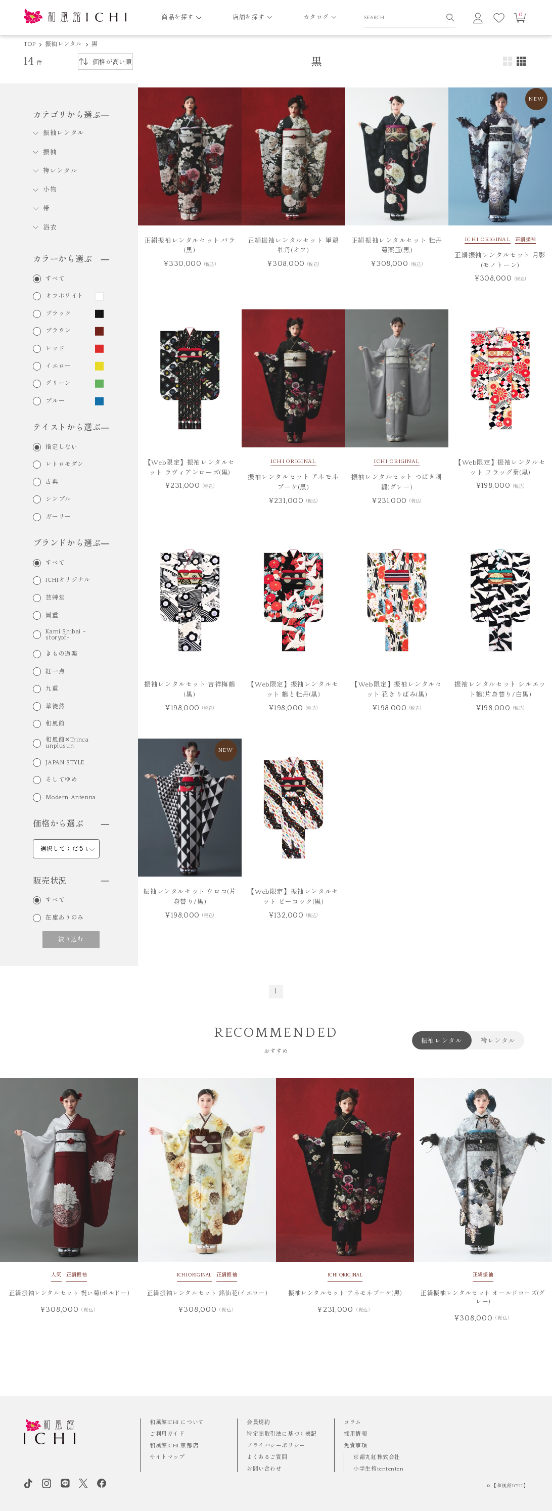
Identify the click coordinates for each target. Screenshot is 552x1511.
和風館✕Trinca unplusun (66, 743)
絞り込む (70, 939)
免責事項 (355, 1446)
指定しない (61, 447)
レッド (55, 349)
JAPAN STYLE (64, 763)
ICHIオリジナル (67, 580)
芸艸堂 (55, 598)
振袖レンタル (63, 44)
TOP (30, 44)
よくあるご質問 (267, 1457)
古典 (51, 482)
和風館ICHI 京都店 (174, 1446)
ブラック (58, 314)
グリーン (58, 384)
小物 (50, 189)
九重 (51, 689)
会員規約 (258, 1423)
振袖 (50, 152)
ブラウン (58, 331)
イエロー (58, 366)
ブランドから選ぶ (71, 543)
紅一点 (55, 672)
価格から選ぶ (71, 824)
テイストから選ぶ (71, 427)
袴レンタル (60, 170)
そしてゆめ (61, 780)
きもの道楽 (61, 654)
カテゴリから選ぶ (71, 115)
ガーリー (58, 517)
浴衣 (50, 227)
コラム (352, 1423)
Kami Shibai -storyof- (65, 635)
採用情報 (355, 1434)
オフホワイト (64, 296)
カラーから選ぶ (71, 259)
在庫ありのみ (64, 918)
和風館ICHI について (177, 1423)
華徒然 (55, 707)
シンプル (58, 499)
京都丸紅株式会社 (376, 1457)
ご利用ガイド (167, 1434)
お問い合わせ (264, 1469)
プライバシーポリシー (276, 1446)
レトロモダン (64, 465)
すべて (55, 279)
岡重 (51, 616)
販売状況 (71, 881)
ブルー (55, 401)
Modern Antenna (70, 798)
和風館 (55, 724)
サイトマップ (167, 1457)
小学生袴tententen (378, 1469)
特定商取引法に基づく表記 (282, 1434)
